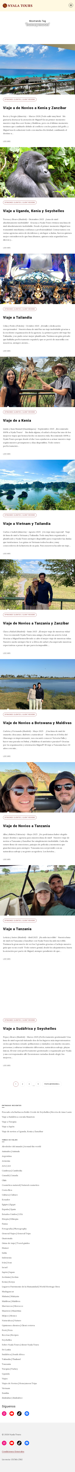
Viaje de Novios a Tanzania (26, 826)
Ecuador (6, 1199)
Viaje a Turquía (9, 1121)
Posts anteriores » (52, 1084)
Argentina (7, 1156)
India (4, 1253)
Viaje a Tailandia (17, 317)
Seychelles (7, 1340)
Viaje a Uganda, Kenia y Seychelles (33, 211)
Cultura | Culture (10, 1195)
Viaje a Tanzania (17, 929)
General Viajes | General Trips (16, 1233)
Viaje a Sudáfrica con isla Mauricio (18, 1117)
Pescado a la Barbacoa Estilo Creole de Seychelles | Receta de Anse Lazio (37, 1112)
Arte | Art (6, 1166)
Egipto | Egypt (9, 1204)
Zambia (5, 1393)
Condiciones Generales (13, 1451)
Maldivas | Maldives (11, 1301)
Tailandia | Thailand (11, 1359)
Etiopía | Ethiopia (10, 1219)
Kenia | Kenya (8, 1282)
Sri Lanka (6, 1349)
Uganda (6, 1373)
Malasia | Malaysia (10, 1296)
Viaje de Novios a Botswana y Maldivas (37, 723)
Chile (4, 1180)
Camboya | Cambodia (12, 1170)
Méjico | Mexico (9, 1315)
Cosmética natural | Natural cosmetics (20, 1185)
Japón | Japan (8, 1272)
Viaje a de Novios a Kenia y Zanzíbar (34, 108)
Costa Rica (7, 1190)
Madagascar (8, 1291)
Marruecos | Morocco (12, 1306)
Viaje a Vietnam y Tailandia (27, 524)
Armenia (6, 1161)
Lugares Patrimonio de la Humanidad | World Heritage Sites (31, 1286)
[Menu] (71, 5)
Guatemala (7, 1238)
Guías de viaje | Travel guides (16, 1243)
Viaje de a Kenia (17, 420)
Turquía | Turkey (10, 1369)
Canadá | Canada (10, 1175)
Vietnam (6, 1388)
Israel (4, 1267)
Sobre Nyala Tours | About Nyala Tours (20, 1344)
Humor (5, 1248)
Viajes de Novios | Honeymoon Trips (19, 1383)
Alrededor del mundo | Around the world (21, 1146)
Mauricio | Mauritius (11, 1311)
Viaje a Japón (8, 1126)
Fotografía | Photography (14, 1228)
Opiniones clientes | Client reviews (20, 99)
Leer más (7, 141)
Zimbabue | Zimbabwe (12, 1398)
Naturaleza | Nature (11, 1320)
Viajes (5, 1378)
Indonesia (6, 1257)
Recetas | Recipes (10, 1335)
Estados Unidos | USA (12, 1214)
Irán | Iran (7, 1262)
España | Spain (9, 1209)
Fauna (5, 1223)
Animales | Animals (11, 1151)
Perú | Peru (7, 1330)
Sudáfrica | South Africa (13, 1354)
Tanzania (6, 1364)
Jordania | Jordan (10, 1277)
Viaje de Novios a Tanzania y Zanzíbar (36, 623)
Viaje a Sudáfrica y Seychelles (29, 1029)
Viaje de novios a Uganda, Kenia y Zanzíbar (22, 1131)
